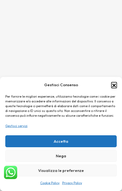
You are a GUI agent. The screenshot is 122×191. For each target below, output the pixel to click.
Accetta (61, 141)
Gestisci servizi (16, 126)
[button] (114, 85)
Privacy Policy (72, 183)
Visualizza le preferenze (61, 170)
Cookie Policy (50, 183)
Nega (61, 155)
